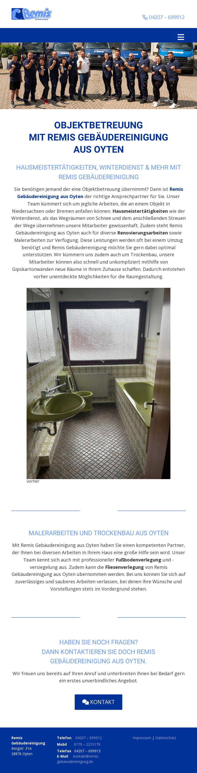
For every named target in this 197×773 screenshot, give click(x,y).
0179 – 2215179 (87, 744)
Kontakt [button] (98, 702)
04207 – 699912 (88, 737)
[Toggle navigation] (181, 37)
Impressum (142, 737)
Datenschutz (165, 737)
